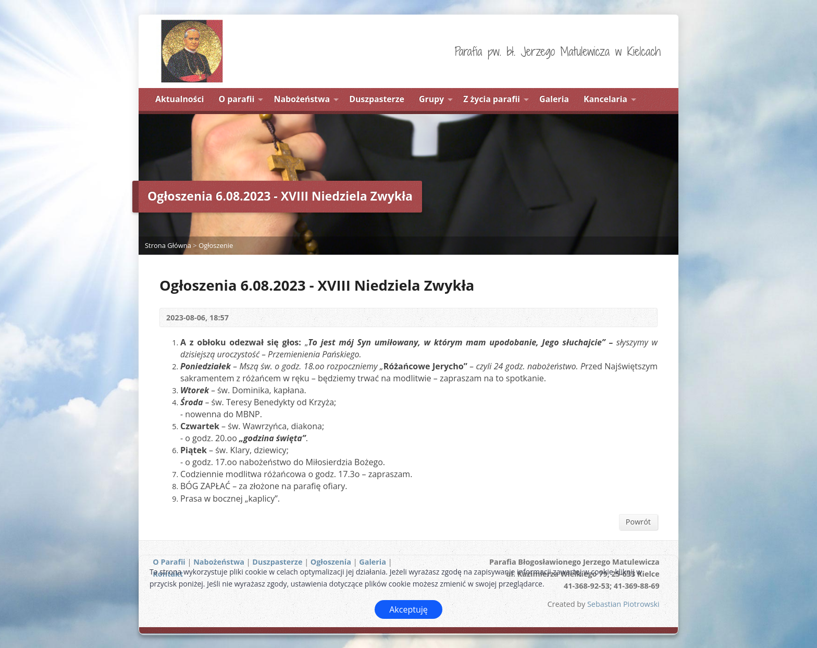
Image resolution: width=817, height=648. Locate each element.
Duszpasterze (376, 99)
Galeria (554, 99)
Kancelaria (605, 99)
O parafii (237, 99)
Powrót (638, 522)
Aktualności (179, 99)
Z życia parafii (491, 99)
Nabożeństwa (302, 99)
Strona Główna (168, 245)
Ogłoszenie (216, 245)
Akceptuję (408, 609)
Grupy (431, 99)
